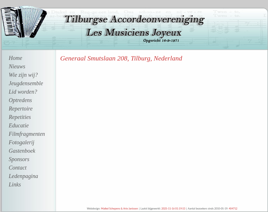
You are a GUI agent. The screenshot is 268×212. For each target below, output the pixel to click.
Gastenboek (22, 151)
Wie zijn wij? (23, 75)
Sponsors (19, 159)
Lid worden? (23, 92)
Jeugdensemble (26, 83)
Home (15, 58)
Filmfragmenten (27, 134)
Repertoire (21, 108)
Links (15, 184)
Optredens (20, 100)
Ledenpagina (23, 176)
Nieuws (17, 66)
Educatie (19, 125)
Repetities (20, 117)
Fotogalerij (21, 142)
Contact (17, 167)
